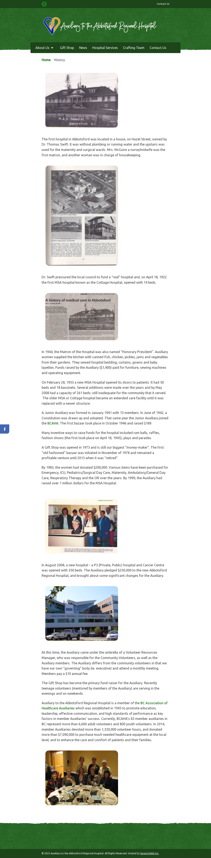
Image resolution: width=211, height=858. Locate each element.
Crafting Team (133, 48)
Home (46, 60)
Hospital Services (105, 48)
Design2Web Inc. (149, 853)
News (83, 48)
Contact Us (163, 3)
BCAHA (52, 423)
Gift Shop (67, 48)
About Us (43, 48)
